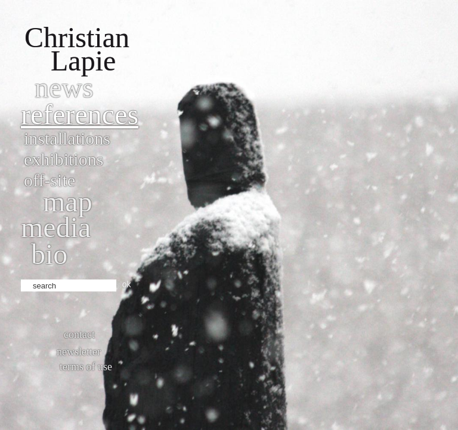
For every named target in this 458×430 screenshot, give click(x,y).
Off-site (49, 180)
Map (67, 201)
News (64, 87)
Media (56, 227)
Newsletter (79, 352)
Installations (67, 138)
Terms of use (86, 367)
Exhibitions (63, 159)
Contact (79, 334)
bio (49, 254)
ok (126, 284)
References (79, 114)
